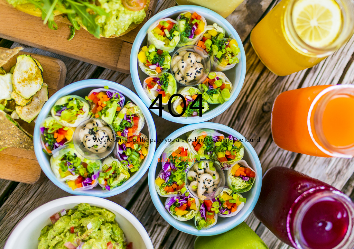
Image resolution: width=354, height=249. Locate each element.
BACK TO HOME (177, 160)
